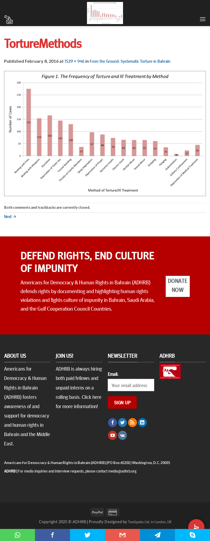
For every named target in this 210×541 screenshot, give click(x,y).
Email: (113, 374)
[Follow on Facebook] (112, 422)
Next (10, 216)
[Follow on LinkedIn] (142, 422)
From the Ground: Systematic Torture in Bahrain (130, 61)
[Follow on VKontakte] (122, 435)
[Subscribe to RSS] (132, 422)
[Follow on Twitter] (122, 422)
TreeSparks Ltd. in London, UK (149, 521)
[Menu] (202, 19)
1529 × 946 (74, 61)
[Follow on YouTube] (112, 435)
